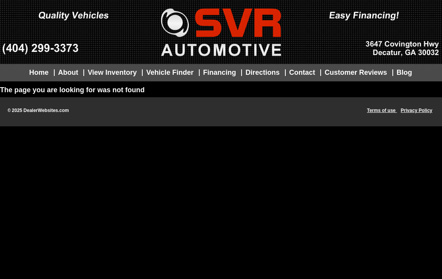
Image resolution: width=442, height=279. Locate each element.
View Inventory (112, 72)
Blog (404, 72)
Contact (302, 72)
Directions (262, 72)
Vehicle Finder (169, 72)
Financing (219, 72)
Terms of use (382, 110)
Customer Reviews (356, 72)
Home (38, 72)
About (68, 72)
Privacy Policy (416, 110)
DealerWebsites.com (46, 110)
